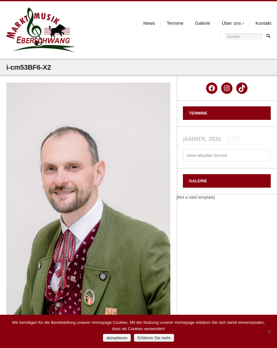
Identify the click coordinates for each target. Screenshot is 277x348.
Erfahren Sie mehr (154, 337)
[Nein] (269, 331)
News (149, 23)
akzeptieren (116, 337)
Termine (175, 23)
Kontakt (263, 23)
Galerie (202, 23)
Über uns (231, 23)
